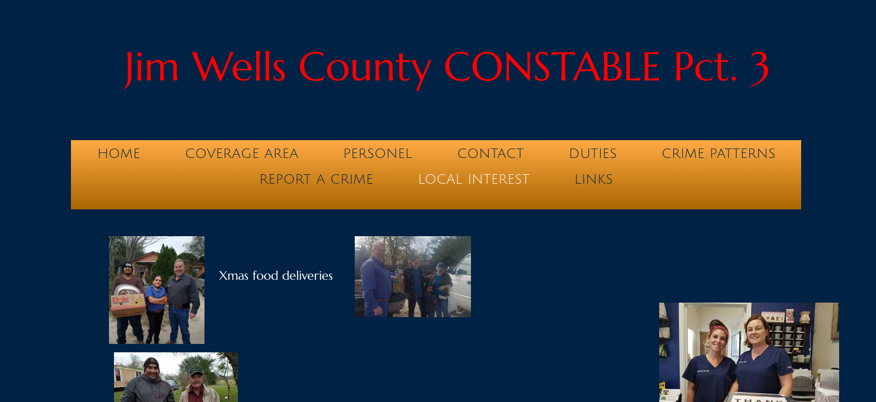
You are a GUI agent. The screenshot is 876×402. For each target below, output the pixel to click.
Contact (490, 153)
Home (118, 153)
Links (593, 179)
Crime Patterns (718, 153)
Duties (593, 153)
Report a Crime (316, 179)
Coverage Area (241, 153)
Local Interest (474, 179)
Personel (377, 153)
